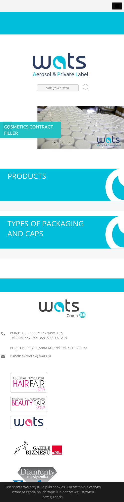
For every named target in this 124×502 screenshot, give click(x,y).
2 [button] (62, 142)
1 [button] (54, 142)
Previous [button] (7, 127)
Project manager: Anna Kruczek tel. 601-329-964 (49, 347)
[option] (62, 127)
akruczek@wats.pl (36, 356)
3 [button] (69, 142)
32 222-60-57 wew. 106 (43, 332)
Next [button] (117, 127)
